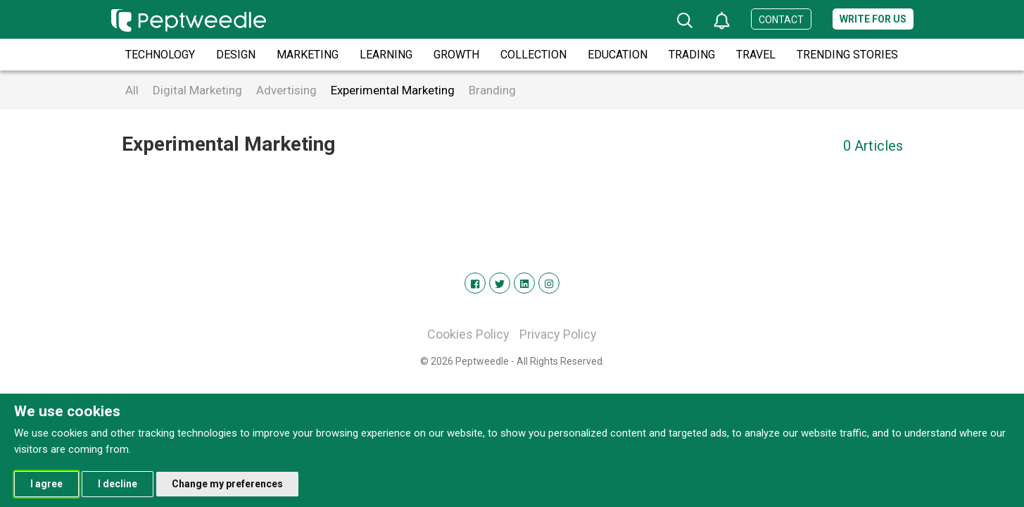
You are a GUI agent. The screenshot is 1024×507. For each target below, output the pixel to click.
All (132, 90)
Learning (386, 54)
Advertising (286, 90)
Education (617, 54)
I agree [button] (46, 483)
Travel (756, 54)
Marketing (308, 54)
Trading (692, 54)
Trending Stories (847, 54)
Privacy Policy (558, 334)
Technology (160, 54)
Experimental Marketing (393, 90)
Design (235, 54)
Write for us (873, 19)
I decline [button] (117, 483)
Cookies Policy (468, 334)
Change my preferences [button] (227, 483)
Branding (492, 90)
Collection (533, 54)
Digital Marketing (197, 90)
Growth (456, 54)
